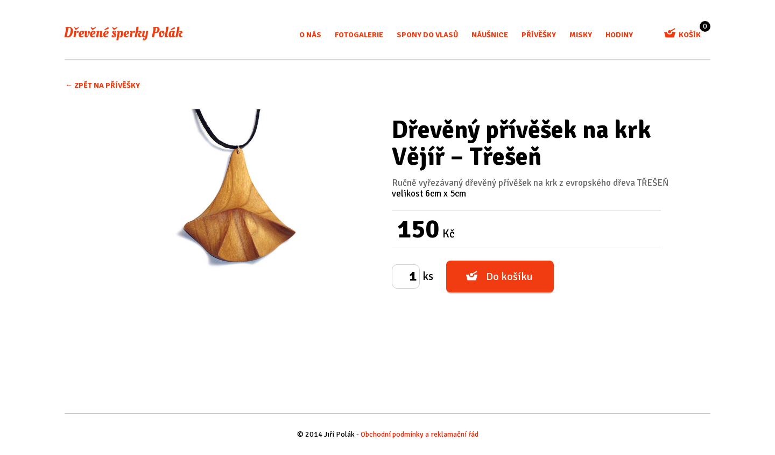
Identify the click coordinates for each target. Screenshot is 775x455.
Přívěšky (539, 34)
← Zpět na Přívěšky (102, 85)
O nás (310, 34)
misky (580, 34)
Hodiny (619, 34)
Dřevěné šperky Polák (123, 33)
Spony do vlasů (427, 34)
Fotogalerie (359, 34)
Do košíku (509, 276)
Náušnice (489, 34)
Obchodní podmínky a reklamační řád (419, 434)
